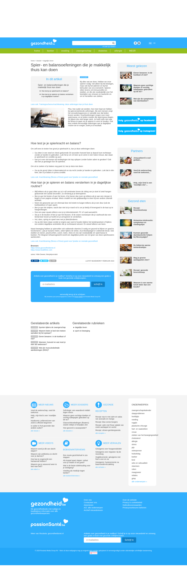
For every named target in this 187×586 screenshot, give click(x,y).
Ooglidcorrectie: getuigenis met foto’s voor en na (107, 458)
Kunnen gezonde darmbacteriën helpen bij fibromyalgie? (142, 235)
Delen (36, 261)
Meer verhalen (112, 443)
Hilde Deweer (40, 254)
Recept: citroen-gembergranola (107, 430)
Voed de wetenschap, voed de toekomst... (142, 171)
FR (154, 43)
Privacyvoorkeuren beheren (134, 507)
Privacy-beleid (78, 296)
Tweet (45, 261)
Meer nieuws (46, 405)
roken (134, 469)
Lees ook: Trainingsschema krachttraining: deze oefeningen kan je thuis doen (62, 104)
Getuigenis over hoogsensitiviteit (108, 449)
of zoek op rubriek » (109, 46)
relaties (134, 475)
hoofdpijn (135, 416)
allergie (118, 51)
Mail (53, 261)
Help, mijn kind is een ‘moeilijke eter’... (142, 184)
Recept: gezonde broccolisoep (140, 271)
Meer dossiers (79, 405)
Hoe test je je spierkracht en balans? (55, 91)
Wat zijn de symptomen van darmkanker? (143, 100)
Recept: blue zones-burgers (106, 422)
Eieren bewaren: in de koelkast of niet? (142, 74)
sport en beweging (82, 331)
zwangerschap (83, 51)
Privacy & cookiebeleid (132, 502)
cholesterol (136, 438)
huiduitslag (136, 454)
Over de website (130, 500)
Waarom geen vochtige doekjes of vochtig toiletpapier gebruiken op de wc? (143, 88)
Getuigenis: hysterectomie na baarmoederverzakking (107, 463)
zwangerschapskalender (141, 410)
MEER (132, 51)
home (37, 51)
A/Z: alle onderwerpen (93, 507)
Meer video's (46, 443)
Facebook (135, 43)
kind (133, 460)
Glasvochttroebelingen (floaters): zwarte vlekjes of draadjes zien (76, 424)
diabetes (102, 51)
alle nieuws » (35, 431)
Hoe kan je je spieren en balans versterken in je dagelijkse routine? (57, 95)
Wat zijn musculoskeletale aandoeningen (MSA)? (45, 349)
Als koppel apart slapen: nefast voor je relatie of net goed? (75, 461)
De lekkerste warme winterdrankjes (141, 246)
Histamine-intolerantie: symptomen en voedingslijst (143, 222)
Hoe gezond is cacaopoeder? (75, 428)
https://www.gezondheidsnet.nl (43, 248)
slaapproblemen (138, 413)
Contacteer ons (90, 502)
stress (134, 444)
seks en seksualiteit (139, 463)
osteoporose (137, 451)
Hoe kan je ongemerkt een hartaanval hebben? (41, 460)
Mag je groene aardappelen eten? (141, 259)
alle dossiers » (68, 431)
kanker (50, 51)
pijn (133, 447)
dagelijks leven (81, 327)
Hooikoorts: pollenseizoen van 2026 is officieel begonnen (43, 422)
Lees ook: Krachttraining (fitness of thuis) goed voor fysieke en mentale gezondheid (64, 177)
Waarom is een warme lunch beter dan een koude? (142, 285)
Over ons (88, 500)
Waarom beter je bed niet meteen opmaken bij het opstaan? (48, 332)
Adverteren (88, 505)
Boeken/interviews (74, 450)
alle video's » (35, 469)
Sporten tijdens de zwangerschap (52, 327)
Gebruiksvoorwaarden (132, 505)
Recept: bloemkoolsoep (140, 209)
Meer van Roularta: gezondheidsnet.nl (47, 533)
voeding (65, 51)
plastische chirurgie (139, 426)
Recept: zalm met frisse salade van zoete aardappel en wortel (109, 426)
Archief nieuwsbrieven (93, 510)
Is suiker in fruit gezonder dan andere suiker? (43, 427)
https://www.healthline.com (41, 250)
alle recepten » (100, 433)
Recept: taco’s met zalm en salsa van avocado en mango (108, 418)
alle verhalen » (100, 467)
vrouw (134, 432)
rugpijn (134, 423)
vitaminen (135, 466)
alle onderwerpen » (139, 482)
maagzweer (136, 472)
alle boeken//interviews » (71, 476)
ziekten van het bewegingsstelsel (145, 435)
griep (134, 478)
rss (139, 43)
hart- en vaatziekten (140, 429)
